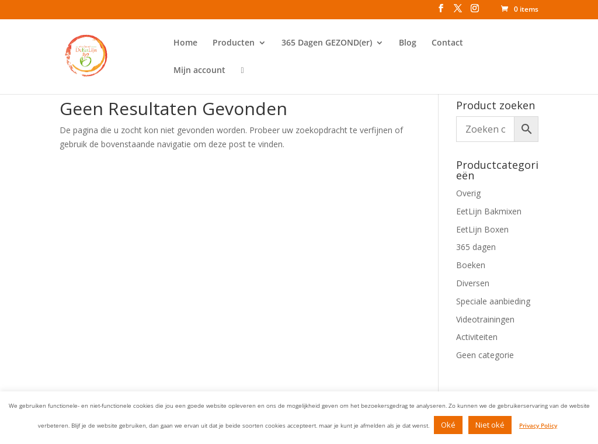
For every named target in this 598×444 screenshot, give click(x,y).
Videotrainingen (485, 319)
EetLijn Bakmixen (488, 211)
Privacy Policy (538, 425)
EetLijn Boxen (482, 229)
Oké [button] (448, 424)
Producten (234, 43)
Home (185, 43)
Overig (468, 193)
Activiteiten (477, 336)
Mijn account (199, 70)
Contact (447, 43)
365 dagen (476, 246)
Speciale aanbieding (493, 301)
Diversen (472, 283)
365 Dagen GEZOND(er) (326, 43)
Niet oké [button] (490, 424)
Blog (407, 43)
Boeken (470, 264)
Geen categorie (485, 354)
